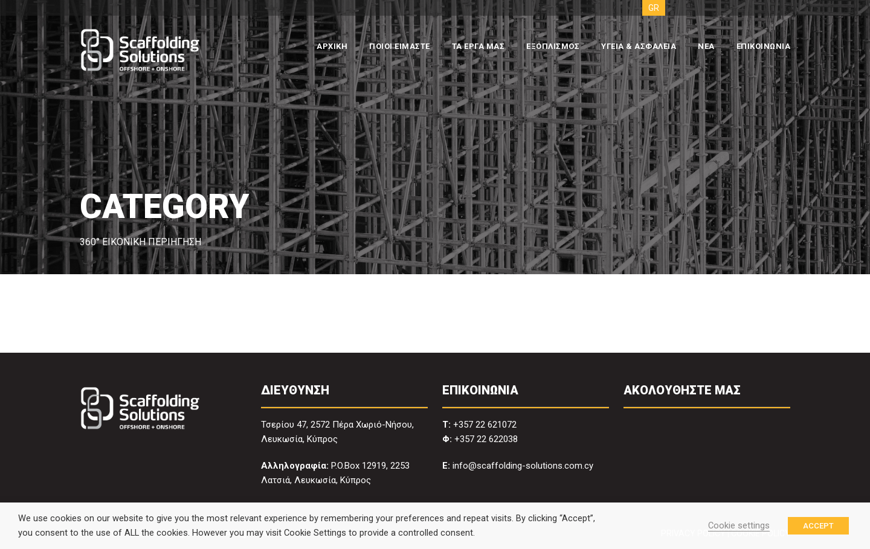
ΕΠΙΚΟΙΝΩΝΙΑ (763, 46)
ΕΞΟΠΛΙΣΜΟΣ (552, 46)
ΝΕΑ (706, 46)
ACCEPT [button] (818, 525)
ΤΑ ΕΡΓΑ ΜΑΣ (478, 46)
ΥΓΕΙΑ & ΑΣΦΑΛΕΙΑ (638, 46)
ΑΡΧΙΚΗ (332, 46)
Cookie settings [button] (739, 525)
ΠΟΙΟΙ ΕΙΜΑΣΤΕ (399, 46)
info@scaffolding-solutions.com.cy (523, 465)
